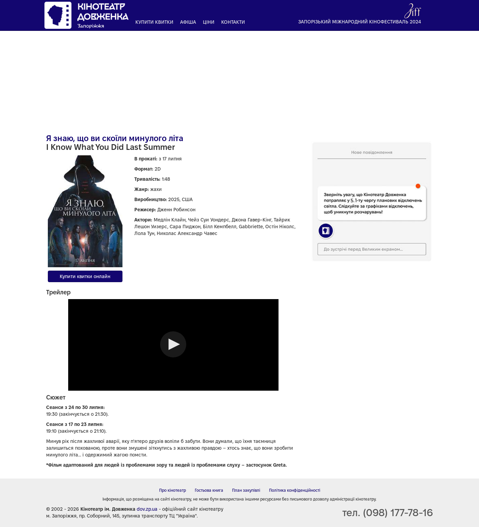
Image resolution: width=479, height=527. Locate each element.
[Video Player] (173, 345)
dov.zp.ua (147, 509)
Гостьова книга (209, 490)
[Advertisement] (239, 79)
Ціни (208, 22)
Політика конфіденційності (294, 490)
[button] (173, 344)
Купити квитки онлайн (85, 276)
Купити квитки (154, 22)
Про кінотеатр (172, 490)
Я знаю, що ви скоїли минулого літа (114, 138)
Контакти (233, 22)
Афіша (188, 22)
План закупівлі (246, 490)
